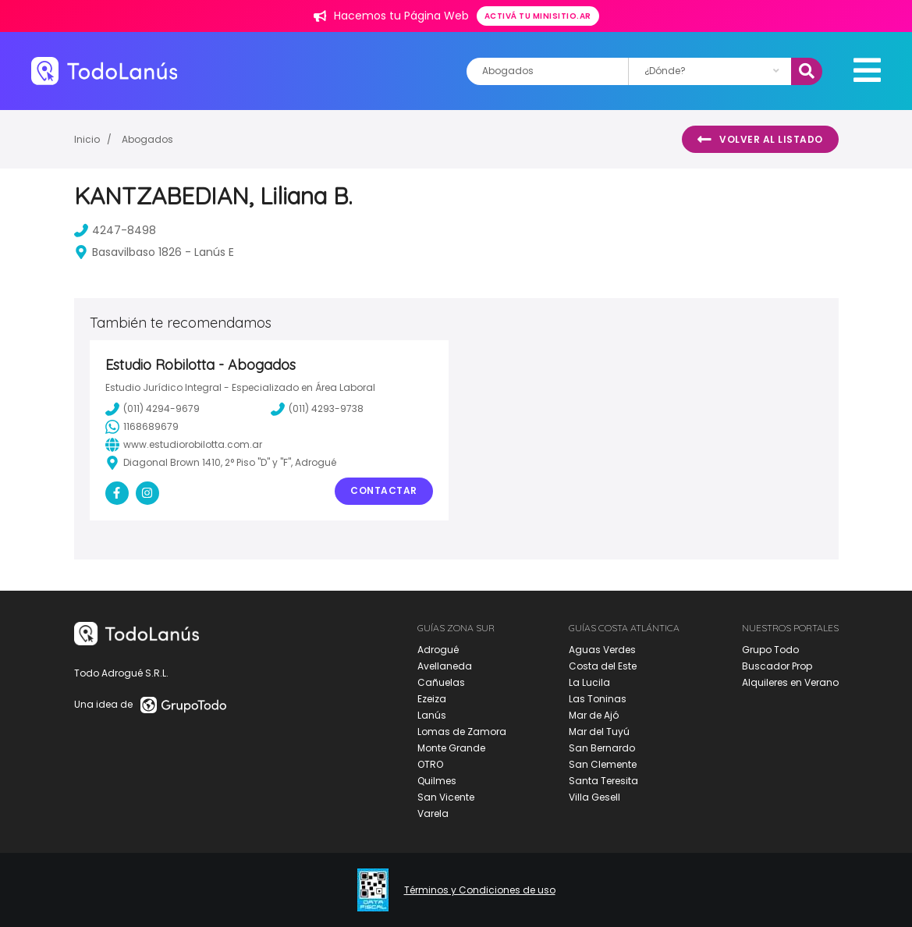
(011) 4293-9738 (317, 409)
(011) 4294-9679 (152, 409)
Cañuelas (441, 682)
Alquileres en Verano (790, 682)
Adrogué (438, 649)
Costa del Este (603, 666)
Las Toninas (597, 698)
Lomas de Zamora (461, 731)
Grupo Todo (770, 649)
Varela (433, 813)
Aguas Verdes (602, 649)
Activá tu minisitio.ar (537, 16)
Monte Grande (451, 748)
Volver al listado (760, 139)
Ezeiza (431, 698)
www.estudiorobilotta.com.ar (183, 445)
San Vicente (445, 797)
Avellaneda (444, 666)
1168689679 (142, 427)
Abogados (147, 139)
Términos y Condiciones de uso (479, 890)
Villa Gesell (594, 797)
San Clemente (603, 764)
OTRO (430, 764)
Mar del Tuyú (599, 731)
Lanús (431, 715)
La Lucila (589, 682)
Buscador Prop (777, 666)
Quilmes (436, 780)
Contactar (383, 490)
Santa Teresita (603, 780)
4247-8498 (115, 230)
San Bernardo (602, 748)
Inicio (87, 139)
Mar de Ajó (594, 715)
